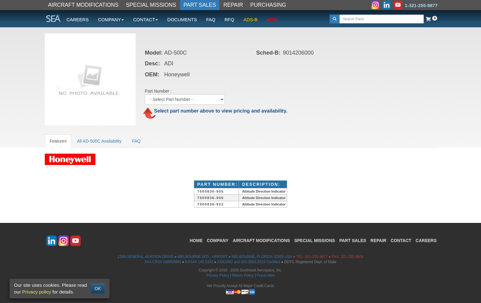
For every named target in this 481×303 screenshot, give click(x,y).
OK (98, 288)
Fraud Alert (266, 275)
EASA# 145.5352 (199, 262)
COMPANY (218, 240)
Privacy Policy (217, 275)
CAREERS (78, 19)
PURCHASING (268, 5)
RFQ (229, 19)
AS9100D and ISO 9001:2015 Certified (248, 262)
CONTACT (401, 240)
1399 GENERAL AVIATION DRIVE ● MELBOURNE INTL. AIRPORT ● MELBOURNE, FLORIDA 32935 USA (204, 257)
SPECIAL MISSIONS (151, 5)
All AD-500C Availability (99, 141)
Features (58, 141)
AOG (272, 19)
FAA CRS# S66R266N (162, 262)
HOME (196, 240)
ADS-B (251, 19)
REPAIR (233, 5)
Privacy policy (36, 291)
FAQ (210, 19)
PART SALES (199, 5)
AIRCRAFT (261, 240)
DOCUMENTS (182, 19)
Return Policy (243, 275)
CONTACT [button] (145, 19)
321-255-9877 (316, 257)
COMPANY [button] (111, 19)
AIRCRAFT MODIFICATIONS (83, 5)
